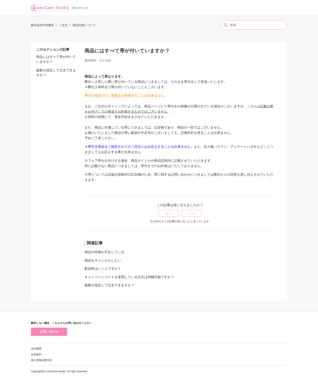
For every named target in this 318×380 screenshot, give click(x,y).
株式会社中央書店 (42, 25)
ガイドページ (80, 8)
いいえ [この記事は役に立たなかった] (191, 213)
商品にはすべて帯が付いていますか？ (56, 59)
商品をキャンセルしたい (103, 260)
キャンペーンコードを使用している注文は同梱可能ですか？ (129, 277)
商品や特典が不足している (104, 252)
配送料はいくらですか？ (103, 268)
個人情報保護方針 (41, 360)
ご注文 (63, 25)
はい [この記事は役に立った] (168, 213)
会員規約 (36, 354)
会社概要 (36, 348)
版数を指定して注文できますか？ (56, 72)
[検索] (254, 25)
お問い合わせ (49, 331)
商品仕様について (84, 25)
